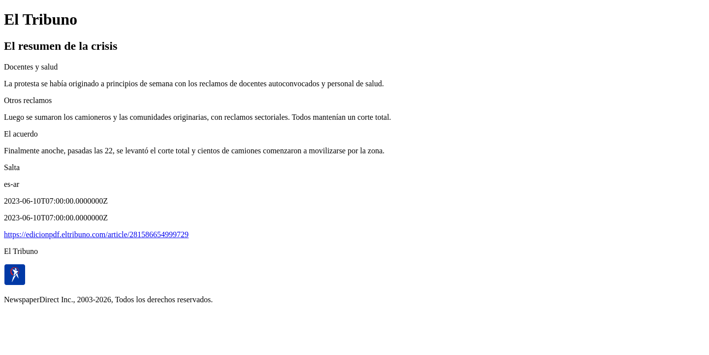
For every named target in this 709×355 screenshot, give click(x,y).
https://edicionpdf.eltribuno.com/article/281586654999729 (96, 234)
